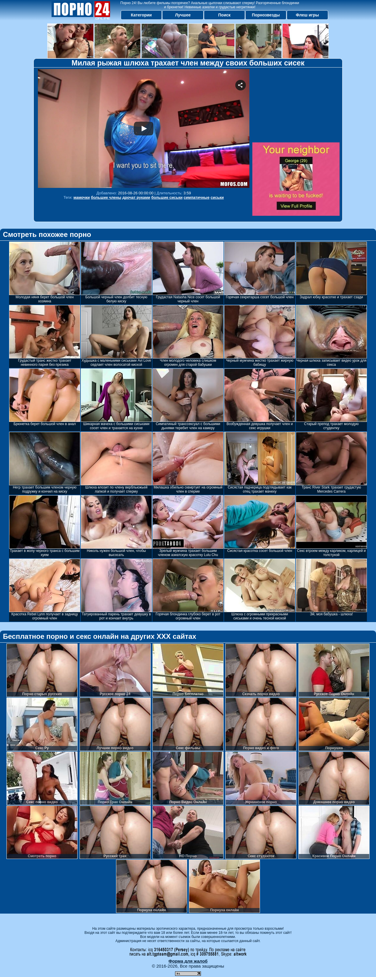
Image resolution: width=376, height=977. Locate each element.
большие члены (106, 197)
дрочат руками (136, 197)
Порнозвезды (266, 15)
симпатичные (196, 197)
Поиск (224, 15)
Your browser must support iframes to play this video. (143, 128)
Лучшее (183, 15)
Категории (141, 15)
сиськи (217, 197)
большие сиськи (167, 197)
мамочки (81, 197)
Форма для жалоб (187, 961)
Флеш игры (307, 15)
